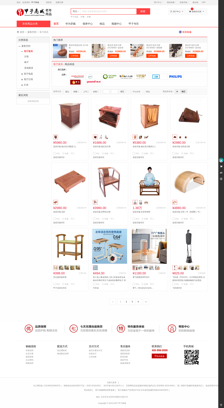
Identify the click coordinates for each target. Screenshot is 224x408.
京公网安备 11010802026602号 (46, 386)
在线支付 (92, 354)
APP (204, 2)
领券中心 (88, 23)
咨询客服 (159, 356)
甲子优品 (74, 17)
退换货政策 (125, 354)
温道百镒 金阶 (59, 212)
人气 (85, 92)
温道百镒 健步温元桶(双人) (64, 146)
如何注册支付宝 (95, 350)
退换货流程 (125, 350)
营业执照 (88, 390)
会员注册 (29, 354)
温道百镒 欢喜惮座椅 (141, 212)
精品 (102, 23)
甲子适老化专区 (60, 288)
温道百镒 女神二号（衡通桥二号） (186, 212)
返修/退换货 (125, 363)
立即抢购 (74, 56)
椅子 (26, 62)
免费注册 (59, 2)
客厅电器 (28, 73)
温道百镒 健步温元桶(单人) (144, 146)
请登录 (49, 2)
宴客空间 (31, 32)
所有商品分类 (30, 23)
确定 (122, 91)
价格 (95, 92)
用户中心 (158, 2)
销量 (75, 92)
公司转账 (92, 357)
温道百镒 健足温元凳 (102, 146)
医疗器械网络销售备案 (104, 390)
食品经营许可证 (212, 386)
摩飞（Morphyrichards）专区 (144, 288)
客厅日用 (28, 79)
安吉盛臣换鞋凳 (60, 277)
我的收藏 (171, 2)
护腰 (83, 17)
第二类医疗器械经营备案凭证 (189, 386)
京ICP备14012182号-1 (112, 386)
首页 (56, 23)
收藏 (65, 153)
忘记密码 (29, 360)
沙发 (26, 56)
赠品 (147, 92)
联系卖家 (124, 357)
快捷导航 (184, 2)
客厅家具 (28, 51)
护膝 (89, 17)
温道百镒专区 (59, 157)
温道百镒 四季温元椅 (102, 212)
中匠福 (96, 288)
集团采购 (29, 357)
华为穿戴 (70, 23)
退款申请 (124, 360)
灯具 (26, 85)
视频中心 (117, 23)
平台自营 (135, 92)
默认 (67, 92)
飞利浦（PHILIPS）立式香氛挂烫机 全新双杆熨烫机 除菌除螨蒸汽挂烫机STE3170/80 (188, 280)
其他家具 (28, 68)
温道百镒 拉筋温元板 (181, 146)
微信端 (195, 2)
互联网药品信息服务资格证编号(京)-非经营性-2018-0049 (150, 386)
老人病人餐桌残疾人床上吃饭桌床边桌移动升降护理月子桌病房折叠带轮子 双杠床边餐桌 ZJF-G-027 (109, 280)
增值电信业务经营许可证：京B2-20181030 (82, 386)
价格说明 (29, 350)
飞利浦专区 (177, 288)
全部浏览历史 (33, 101)
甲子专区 (134, 23)
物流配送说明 (63, 354)
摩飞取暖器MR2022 (141, 277)
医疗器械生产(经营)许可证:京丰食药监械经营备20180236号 (143, 390)
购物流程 (29, 363)
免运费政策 (62, 350)
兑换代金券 (111, 382)
